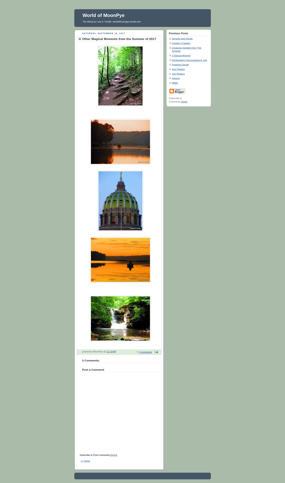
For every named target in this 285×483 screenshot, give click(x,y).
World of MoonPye (104, 15)
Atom (113, 455)
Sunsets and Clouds (182, 38)
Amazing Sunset (180, 64)
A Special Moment (181, 55)
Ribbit (175, 83)
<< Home (85, 461)
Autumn (176, 78)
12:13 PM (111, 351)
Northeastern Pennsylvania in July (189, 60)
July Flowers (178, 69)
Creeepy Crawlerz (181, 43)
